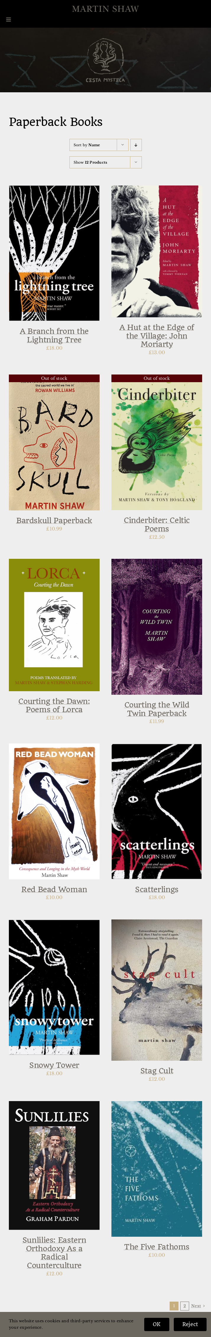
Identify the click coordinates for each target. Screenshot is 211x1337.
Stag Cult (156, 1070)
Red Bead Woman (54, 889)
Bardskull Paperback (54, 520)
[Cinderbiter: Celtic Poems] (156, 378)
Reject (190, 1324)
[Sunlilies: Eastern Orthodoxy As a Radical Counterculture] (54, 1105)
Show (91, 162)
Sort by (87, 145)
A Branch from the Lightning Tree (54, 335)
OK (156, 1324)
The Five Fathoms (156, 1246)
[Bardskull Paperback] (54, 378)
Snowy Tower (54, 1065)
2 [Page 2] (185, 1305)
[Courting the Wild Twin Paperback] (156, 563)
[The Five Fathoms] (156, 1105)
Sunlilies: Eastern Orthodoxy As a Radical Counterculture (54, 1253)
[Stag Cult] (156, 923)
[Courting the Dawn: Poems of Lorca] (54, 563)
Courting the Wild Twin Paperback (156, 709)
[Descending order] (136, 145)
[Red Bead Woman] (54, 747)
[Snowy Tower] (54, 923)
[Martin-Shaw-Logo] (105, 9)
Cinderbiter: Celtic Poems (157, 524)
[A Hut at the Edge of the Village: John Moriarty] (156, 189)
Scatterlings (156, 889)
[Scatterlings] (156, 747)
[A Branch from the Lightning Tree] (54, 189)
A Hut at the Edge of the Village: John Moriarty (156, 336)
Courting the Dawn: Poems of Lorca (54, 705)
